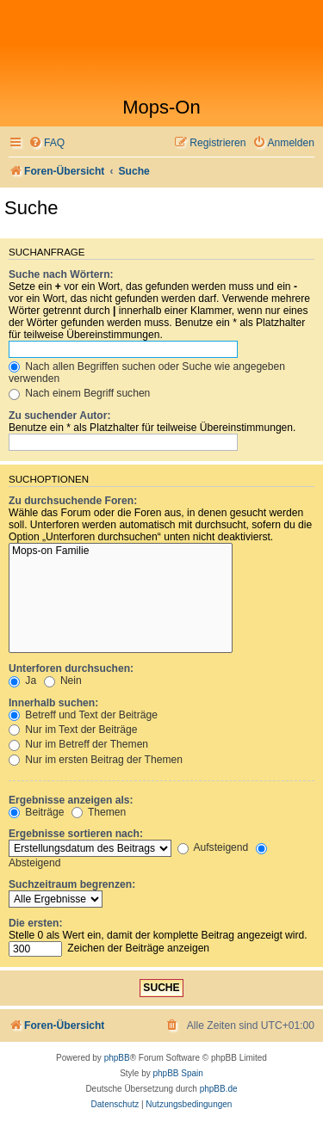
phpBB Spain (177, 1073)
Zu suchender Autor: (59, 416)
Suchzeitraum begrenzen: (72, 884)
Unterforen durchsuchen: (71, 668)
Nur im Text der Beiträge (73, 730)
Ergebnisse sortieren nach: (76, 834)
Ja (22, 680)
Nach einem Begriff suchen (79, 393)
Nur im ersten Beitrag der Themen (96, 760)
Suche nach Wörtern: (61, 274)
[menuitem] (46, 143)
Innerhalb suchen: (53, 703)
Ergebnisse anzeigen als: (71, 800)
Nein (63, 680)
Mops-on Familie (120, 551)
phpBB (117, 1057)
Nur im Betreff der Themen (78, 744)
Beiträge (36, 812)
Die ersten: (36, 923)
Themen (99, 812)
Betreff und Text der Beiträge (83, 715)
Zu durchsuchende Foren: (73, 501)
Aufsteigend (213, 847)
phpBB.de (219, 1088)
